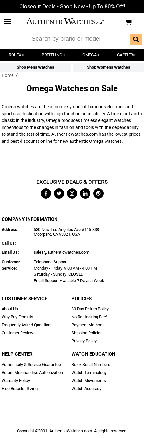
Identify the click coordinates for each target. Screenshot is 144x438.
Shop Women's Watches (108, 67)
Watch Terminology (89, 372)
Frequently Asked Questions (27, 324)
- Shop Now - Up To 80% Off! (72, 6)
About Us (10, 308)
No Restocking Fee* (90, 316)
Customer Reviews (19, 332)
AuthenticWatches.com (70, 21)
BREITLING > (53, 55)
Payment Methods (88, 324)
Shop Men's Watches (35, 67)
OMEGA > (91, 55)
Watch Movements (89, 380)
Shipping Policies (87, 332)
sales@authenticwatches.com (61, 252)
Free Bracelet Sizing (20, 388)
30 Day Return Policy (90, 308)
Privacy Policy (84, 340)
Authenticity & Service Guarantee (31, 364)
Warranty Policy (16, 380)
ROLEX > (16, 55)
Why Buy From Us (17, 316)
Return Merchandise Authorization (32, 372)
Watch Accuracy (86, 388)
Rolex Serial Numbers (91, 364)
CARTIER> (126, 55)
